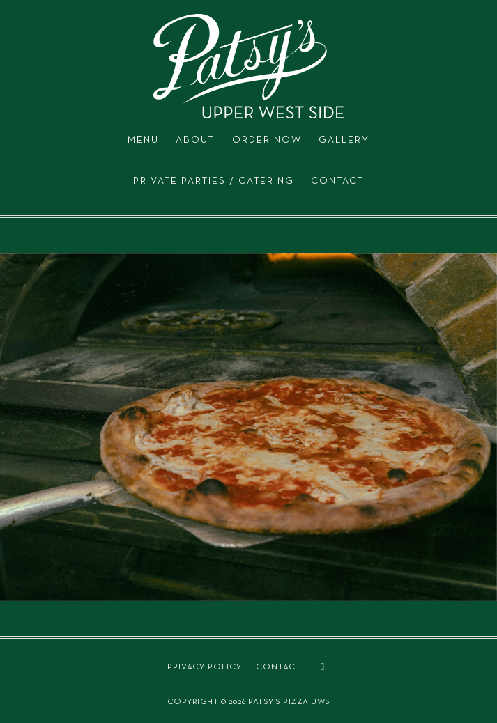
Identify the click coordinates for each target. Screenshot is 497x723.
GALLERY (344, 140)
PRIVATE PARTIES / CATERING (213, 181)
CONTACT (337, 181)
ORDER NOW (267, 140)
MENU (143, 140)
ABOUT (195, 140)
